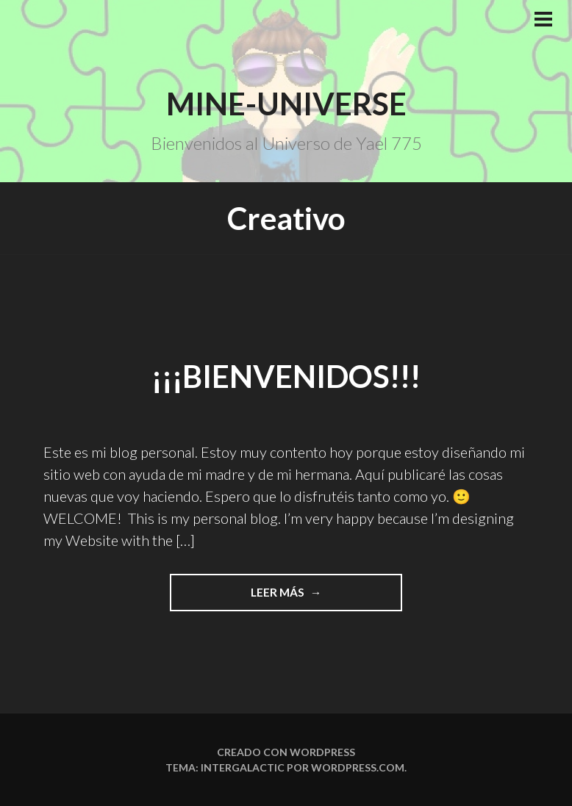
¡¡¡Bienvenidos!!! (286, 376)
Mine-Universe (286, 103)
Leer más (327, 591)
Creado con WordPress (286, 752)
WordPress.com (357, 767)
